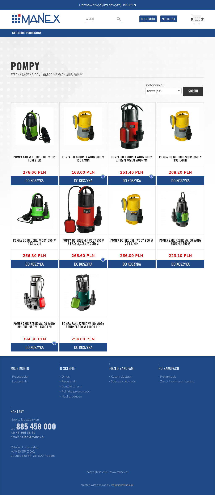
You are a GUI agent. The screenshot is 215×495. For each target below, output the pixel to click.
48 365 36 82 (25, 433)
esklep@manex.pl (32, 437)
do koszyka (34, 180)
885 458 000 (36, 426)
